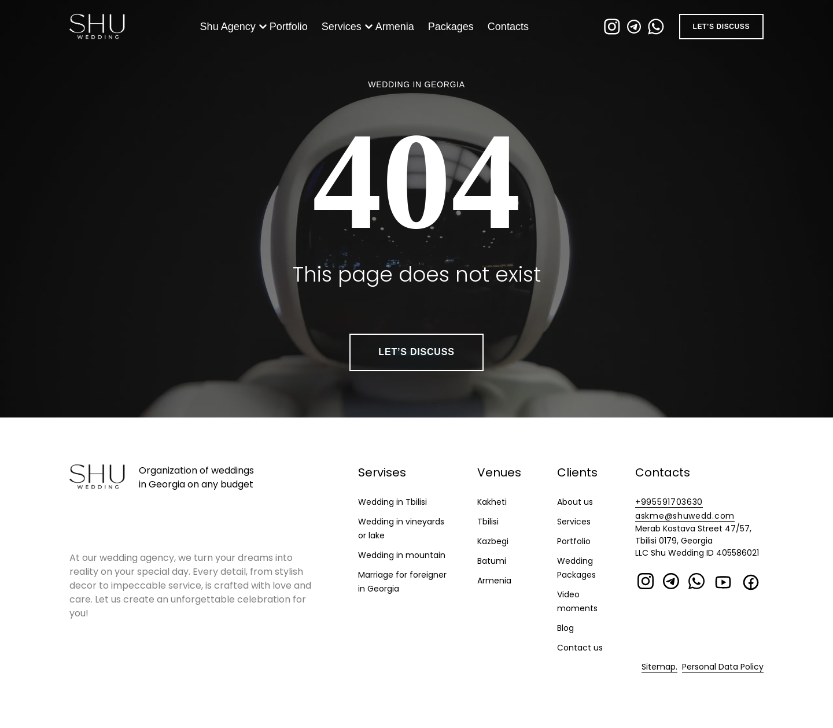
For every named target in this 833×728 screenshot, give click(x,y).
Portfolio (291, 30)
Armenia (397, 30)
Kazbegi (492, 541)
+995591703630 (669, 502)
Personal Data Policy (723, 666)
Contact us (580, 647)
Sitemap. (659, 666)
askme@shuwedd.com (685, 516)
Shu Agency (230, 30)
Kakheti (492, 502)
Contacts (510, 30)
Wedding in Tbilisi (392, 502)
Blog (565, 628)
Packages (453, 30)
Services (344, 30)
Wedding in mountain (401, 555)
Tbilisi (488, 521)
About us (575, 502)
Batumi (491, 561)
